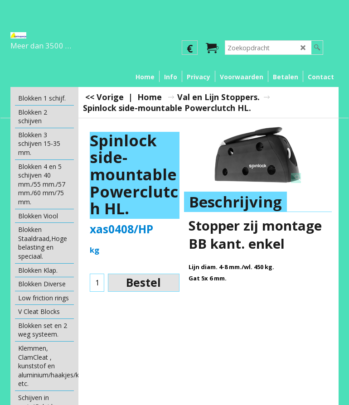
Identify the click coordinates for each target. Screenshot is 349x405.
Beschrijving (235, 202)
